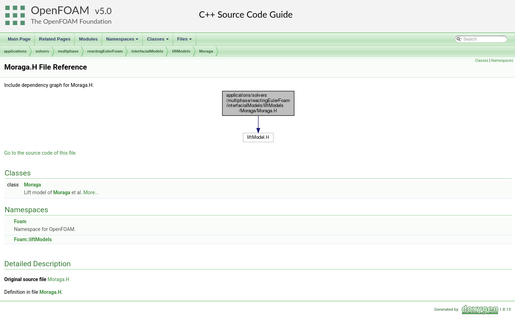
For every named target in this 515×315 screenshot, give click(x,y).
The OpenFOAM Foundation (71, 21)
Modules (88, 39)
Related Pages (54, 39)
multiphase (68, 51)
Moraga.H (58, 279)
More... (91, 192)
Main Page (19, 39)
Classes (158, 41)
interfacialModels (147, 51)
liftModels (181, 51)
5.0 (105, 11)
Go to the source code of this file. (40, 153)
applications (15, 51)
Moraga (206, 51)
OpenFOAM (60, 10)
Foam (20, 221)
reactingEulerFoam (105, 51)
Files (185, 41)
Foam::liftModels (33, 239)
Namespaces (123, 41)
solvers (42, 51)
